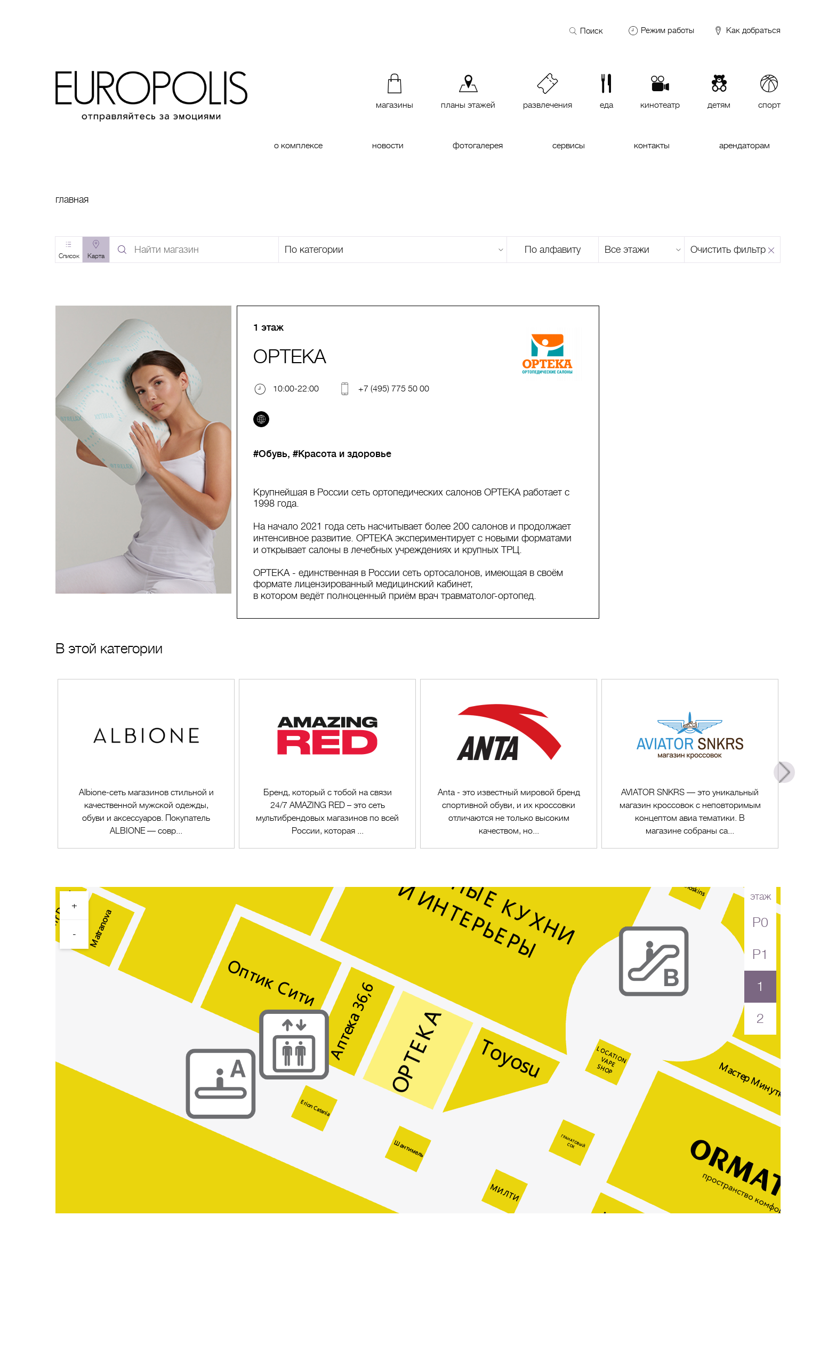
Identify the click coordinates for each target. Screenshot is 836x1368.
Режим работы (667, 30)
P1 (760, 954)
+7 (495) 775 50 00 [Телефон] (393, 388)
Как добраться (747, 31)
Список (69, 256)
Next (784, 772)
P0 (760, 922)
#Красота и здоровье (342, 454)
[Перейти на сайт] (261, 419)
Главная (72, 199)
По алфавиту (553, 249)
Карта (95, 256)
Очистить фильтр (728, 249)
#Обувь (270, 454)
